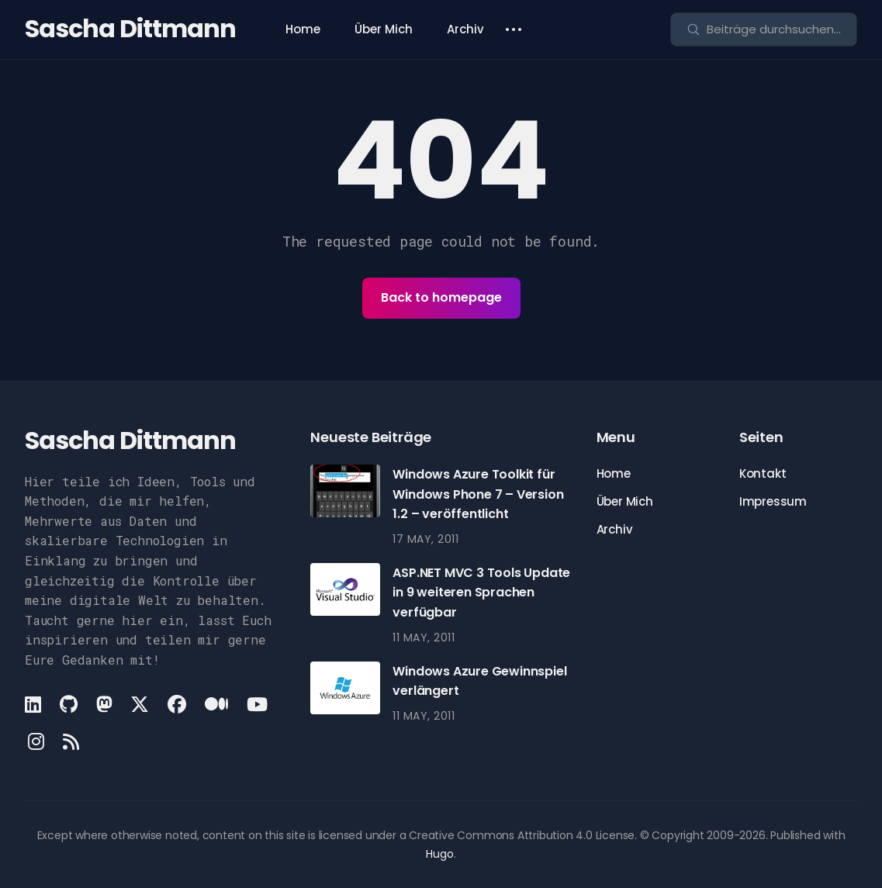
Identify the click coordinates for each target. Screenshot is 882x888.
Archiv (465, 29)
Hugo (439, 854)
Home (302, 29)
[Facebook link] (176, 704)
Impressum (773, 501)
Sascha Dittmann (130, 28)
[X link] (139, 704)
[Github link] (69, 704)
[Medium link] (216, 704)
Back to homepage (441, 297)
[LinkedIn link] (34, 704)
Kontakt (763, 473)
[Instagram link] (36, 741)
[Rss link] (71, 741)
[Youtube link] (257, 704)
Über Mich (384, 29)
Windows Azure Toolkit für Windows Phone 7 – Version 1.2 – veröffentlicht (478, 494)
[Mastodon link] (104, 704)
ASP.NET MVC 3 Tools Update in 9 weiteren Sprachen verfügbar (481, 592)
